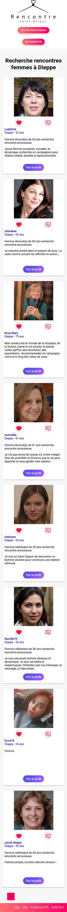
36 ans (20, 642)
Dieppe (8, 132)
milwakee (10, 231)
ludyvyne (10, 537)
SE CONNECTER (33, 41)
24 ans (20, 744)
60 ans (20, 234)
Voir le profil (33, 167)
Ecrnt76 (9, 740)
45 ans (20, 846)
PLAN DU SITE (40, 907)
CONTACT (57, 907)
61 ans (20, 438)
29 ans (20, 540)
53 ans (20, 132)
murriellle (10, 435)
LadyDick (10, 129)
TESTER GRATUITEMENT (33, 30)
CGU (25, 907)
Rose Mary (11, 333)
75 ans (20, 336)
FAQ (17, 907)
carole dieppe (13, 842)
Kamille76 (10, 638)
